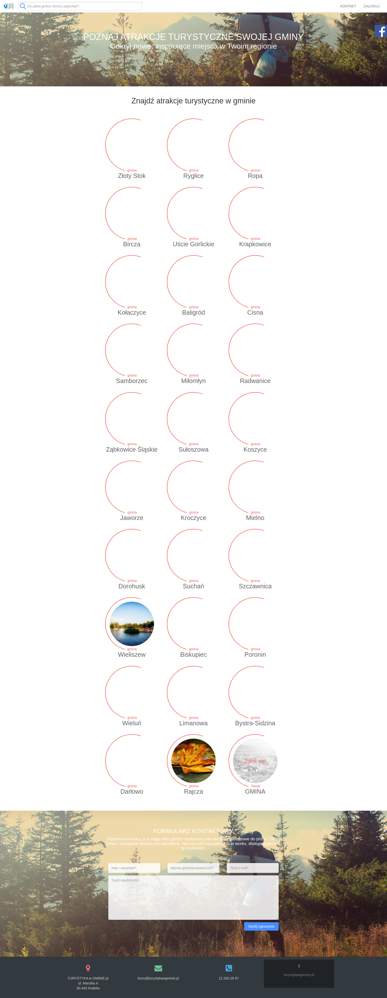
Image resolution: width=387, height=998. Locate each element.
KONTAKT (348, 6)
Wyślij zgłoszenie (261, 926)
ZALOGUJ (372, 6)
